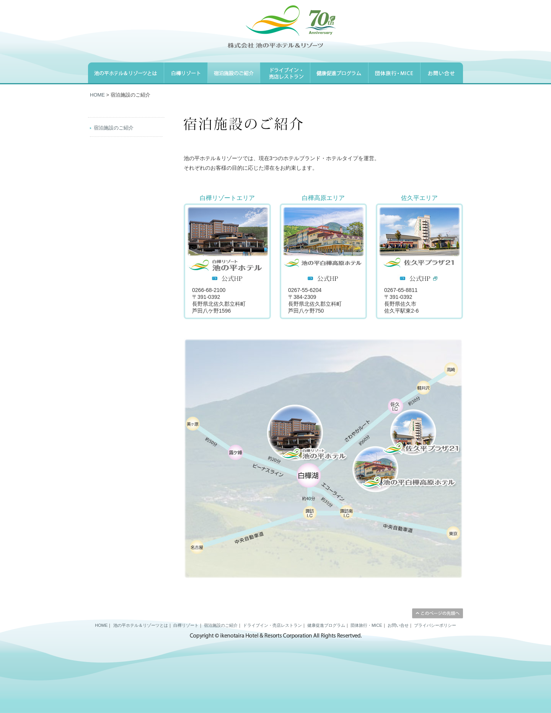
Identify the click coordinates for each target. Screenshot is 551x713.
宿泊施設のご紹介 (114, 128)
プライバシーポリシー (435, 625)
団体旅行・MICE (366, 625)
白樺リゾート (186, 625)
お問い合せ (398, 625)
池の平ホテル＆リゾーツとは (140, 625)
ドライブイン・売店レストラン (272, 625)
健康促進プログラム (326, 625)
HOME (97, 95)
